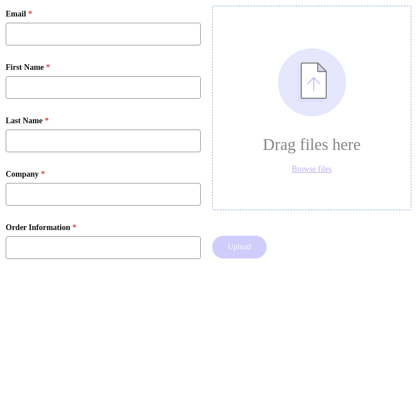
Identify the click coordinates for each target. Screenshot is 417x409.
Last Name (24, 121)
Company (22, 174)
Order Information (38, 228)
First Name (25, 68)
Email (16, 14)
